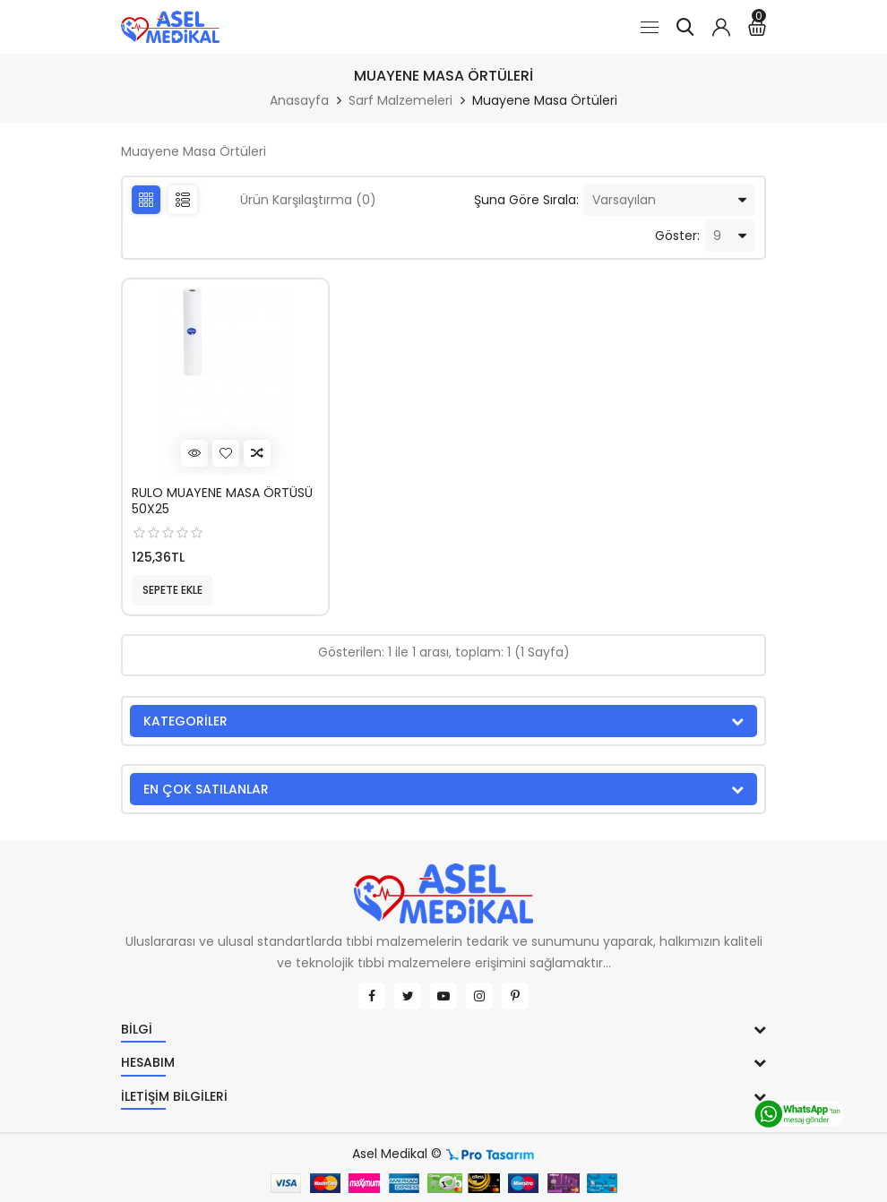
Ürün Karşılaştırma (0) (308, 200)
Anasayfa (299, 100)
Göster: (677, 236)
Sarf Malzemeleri (400, 100)
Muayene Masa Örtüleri (544, 100)
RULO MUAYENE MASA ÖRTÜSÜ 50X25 (222, 501)
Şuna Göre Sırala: (526, 200)
